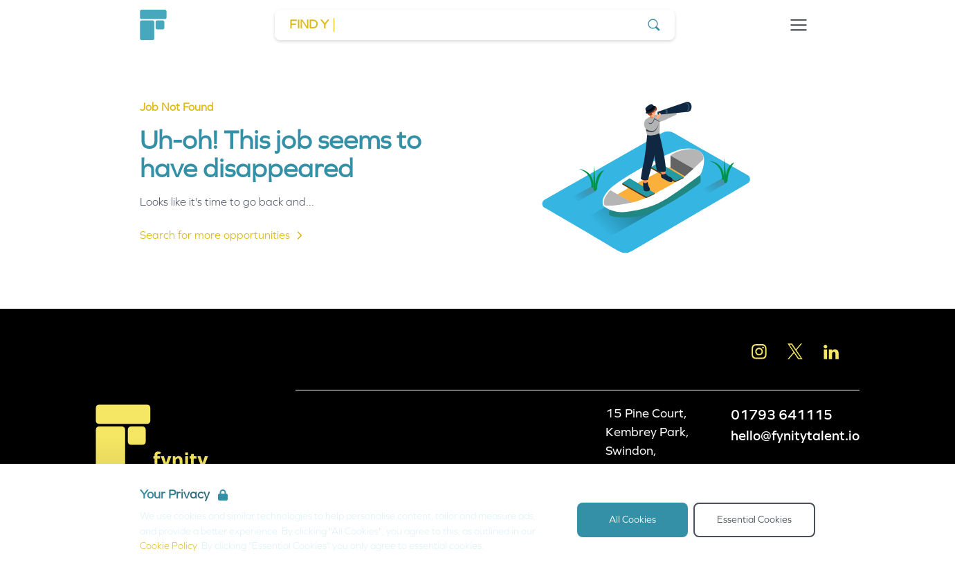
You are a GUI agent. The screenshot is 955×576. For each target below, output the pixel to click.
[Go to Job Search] (475, 25)
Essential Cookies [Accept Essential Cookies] (754, 519)
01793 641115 (782, 414)
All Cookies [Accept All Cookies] (632, 519)
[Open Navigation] (798, 25)
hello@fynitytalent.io (795, 435)
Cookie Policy (168, 546)
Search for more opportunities (223, 235)
